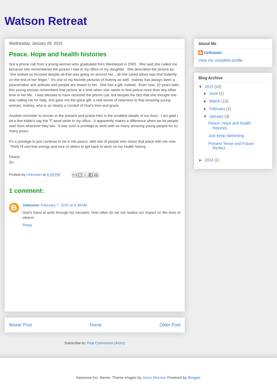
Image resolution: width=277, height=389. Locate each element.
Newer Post (20, 324)
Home (96, 324)
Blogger (194, 377)
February (217, 108)
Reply (27, 225)
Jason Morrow (153, 377)
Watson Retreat (46, 21)
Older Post (169, 324)
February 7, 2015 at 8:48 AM (64, 205)
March (215, 101)
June (214, 93)
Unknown (31, 205)
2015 (210, 86)
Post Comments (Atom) (106, 343)
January (216, 116)
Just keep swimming (226, 135)
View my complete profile (220, 60)
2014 (210, 160)
